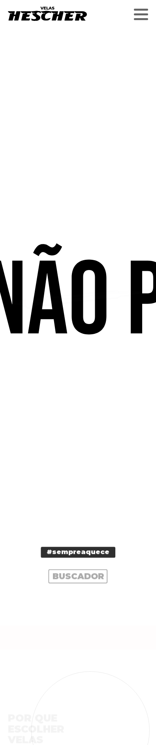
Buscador (78, 578)
